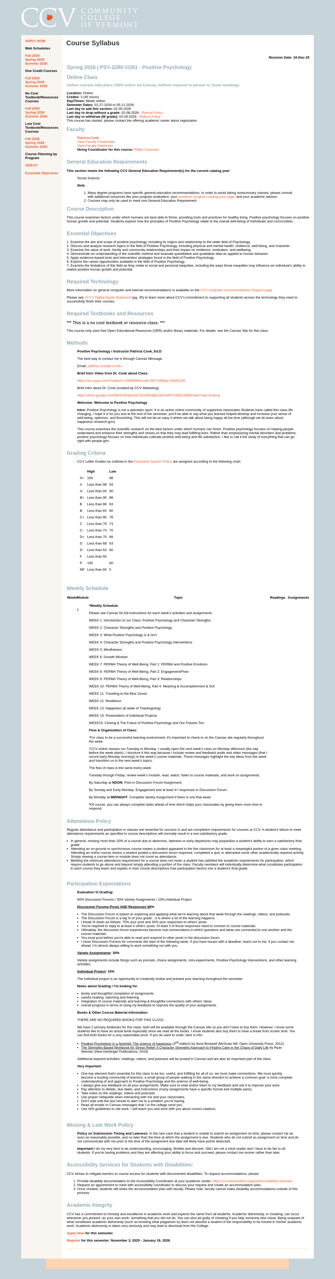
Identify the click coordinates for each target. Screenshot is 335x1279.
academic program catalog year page (206, 197)
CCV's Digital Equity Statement (108, 297)
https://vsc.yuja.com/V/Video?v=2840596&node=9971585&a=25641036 (131, 381)
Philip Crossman (146, 150)
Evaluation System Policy (153, 461)
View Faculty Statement (95, 146)
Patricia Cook (88, 138)
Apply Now (75, 1233)
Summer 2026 (36, 63)
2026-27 (31, 165)
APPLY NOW (35, 41)
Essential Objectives (41, 173)
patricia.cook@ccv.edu (105, 366)
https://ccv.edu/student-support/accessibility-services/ (252, 1181)
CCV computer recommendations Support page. (236, 290)
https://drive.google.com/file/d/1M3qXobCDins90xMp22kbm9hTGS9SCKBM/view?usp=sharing (148, 395)
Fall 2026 (32, 56)
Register (73, 1240)
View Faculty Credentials (96, 142)
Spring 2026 (34, 59)
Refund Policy (152, 113)
